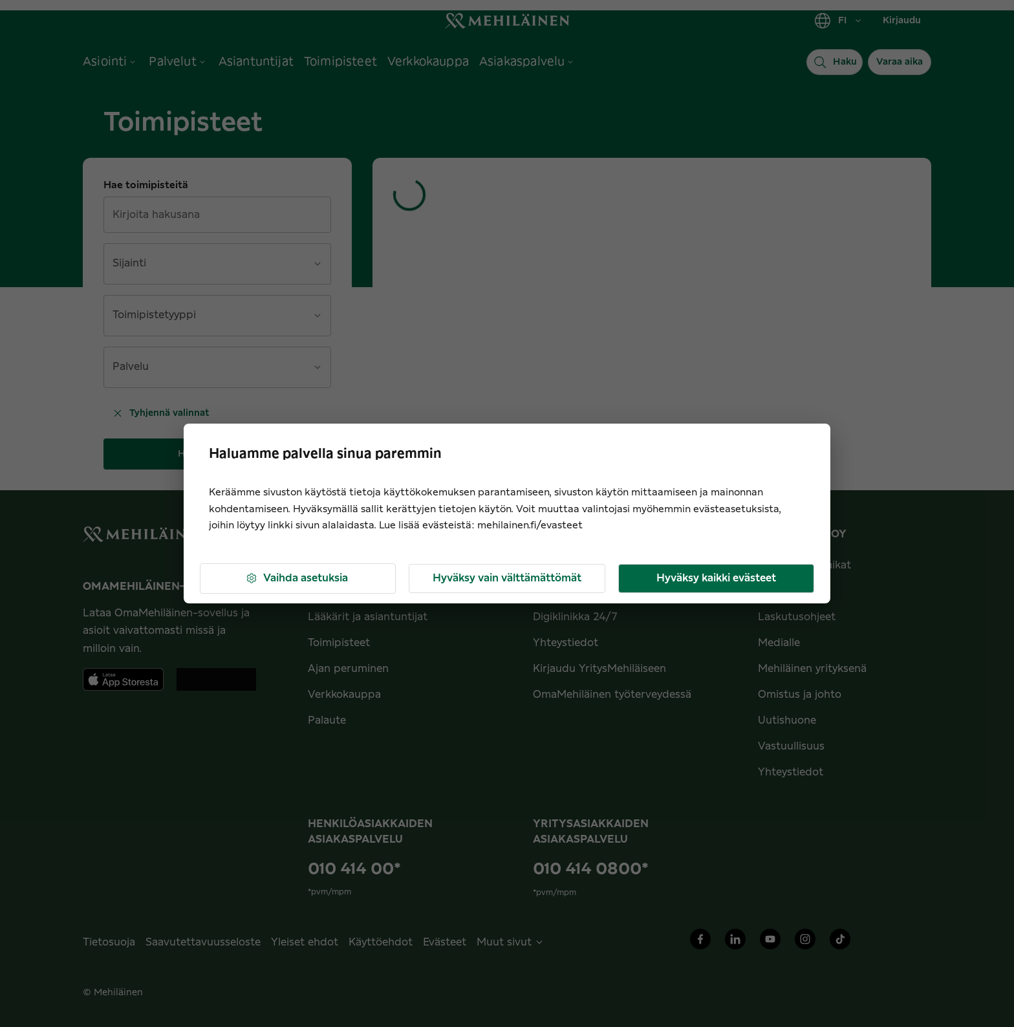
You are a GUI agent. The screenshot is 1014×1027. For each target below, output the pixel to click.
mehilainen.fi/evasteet (530, 525)
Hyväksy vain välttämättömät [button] (507, 578)
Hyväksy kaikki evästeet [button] (716, 578)
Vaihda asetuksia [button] (296, 578)
